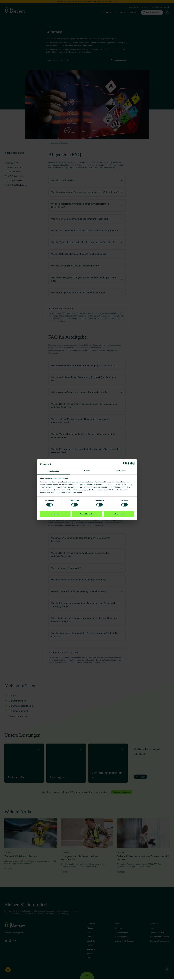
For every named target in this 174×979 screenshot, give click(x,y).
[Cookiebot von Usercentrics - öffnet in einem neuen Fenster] (124, 463)
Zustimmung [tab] (54, 471)
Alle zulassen (119, 514)
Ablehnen (55, 514)
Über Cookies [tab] (120, 471)
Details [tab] (87, 471)
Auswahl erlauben (87, 514)
